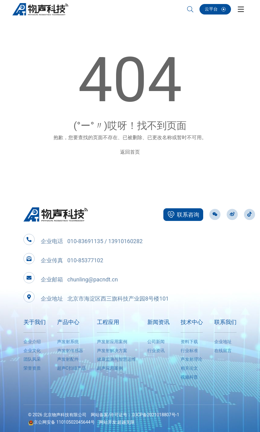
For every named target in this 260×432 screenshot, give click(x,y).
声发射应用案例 (112, 341)
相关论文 (189, 368)
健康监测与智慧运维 (116, 359)
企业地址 (223, 341)
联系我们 (225, 322)
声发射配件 (68, 359)
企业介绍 (32, 341)
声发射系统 (68, 341)
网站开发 (107, 422)
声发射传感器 (70, 350)
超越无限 (126, 422)
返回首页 (130, 152)
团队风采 (32, 359)
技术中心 (192, 322)
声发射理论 (191, 359)
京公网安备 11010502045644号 (61, 422)
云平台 (215, 8)
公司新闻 (156, 341)
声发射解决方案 (112, 350)
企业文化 (32, 350)
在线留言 (223, 350)
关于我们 (34, 322)
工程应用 (108, 322)
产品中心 (68, 322)
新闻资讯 (158, 322)
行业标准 (189, 350)
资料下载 (189, 341)
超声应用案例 (110, 368)
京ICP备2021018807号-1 (155, 414)
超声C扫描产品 (71, 368)
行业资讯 (156, 350)
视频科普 (189, 377)
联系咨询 (183, 214)
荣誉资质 (32, 368)
